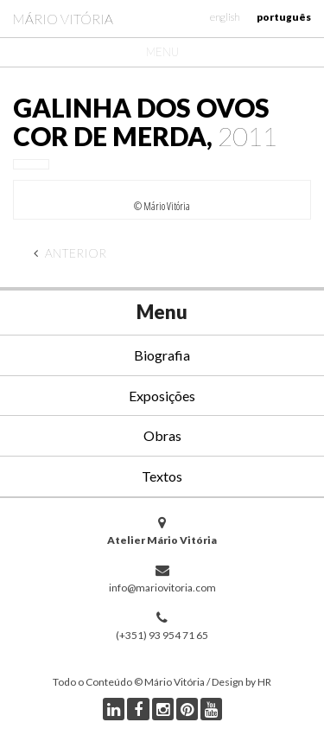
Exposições (162, 395)
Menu (162, 52)
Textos (162, 476)
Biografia (162, 355)
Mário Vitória (63, 18)
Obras (162, 435)
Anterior (70, 253)
